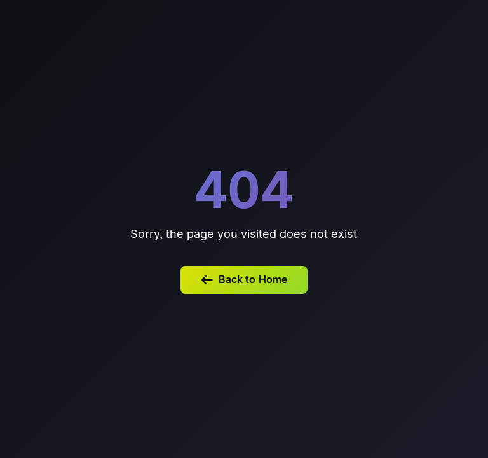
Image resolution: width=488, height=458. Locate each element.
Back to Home (244, 280)
